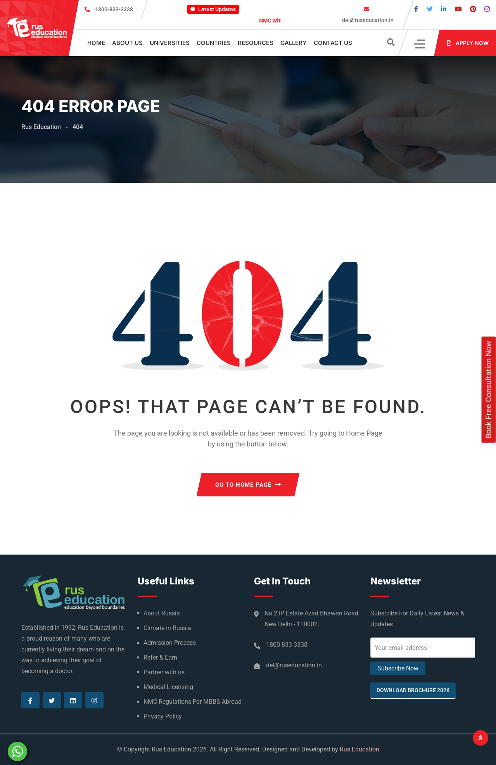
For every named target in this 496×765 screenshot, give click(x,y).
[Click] (420, 43)
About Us (127, 43)
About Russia (161, 613)
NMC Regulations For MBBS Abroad (192, 701)
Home (96, 43)
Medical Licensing (168, 687)
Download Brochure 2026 (413, 690)
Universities (170, 43)
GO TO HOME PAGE (248, 484)
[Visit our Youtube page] (458, 9)
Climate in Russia (167, 628)
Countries (214, 43)
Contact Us (333, 43)
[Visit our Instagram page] (487, 9)
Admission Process (169, 642)
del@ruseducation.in (367, 20)
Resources (255, 43)
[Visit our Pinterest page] (473, 9)
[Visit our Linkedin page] (443, 9)
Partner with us (164, 672)
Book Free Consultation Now (488, 390)
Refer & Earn (160, 657)
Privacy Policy (162, 716)
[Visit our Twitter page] (430, 9)
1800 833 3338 (287, 644)
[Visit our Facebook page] (416, 9)
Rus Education (359, 749)
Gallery (293, 43)
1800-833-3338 (114, 9)
